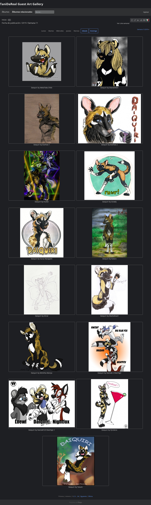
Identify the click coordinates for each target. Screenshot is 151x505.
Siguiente (83, 496)
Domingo (93, 31)
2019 (24, 23)
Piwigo (80, 502)
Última (90, 496)
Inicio (4, 19)
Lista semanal (124, 23)
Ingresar (146, 12)
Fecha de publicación (11, 23)
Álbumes (5, 12)
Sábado (84, 31)
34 (78, 496)
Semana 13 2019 (142, 29)
